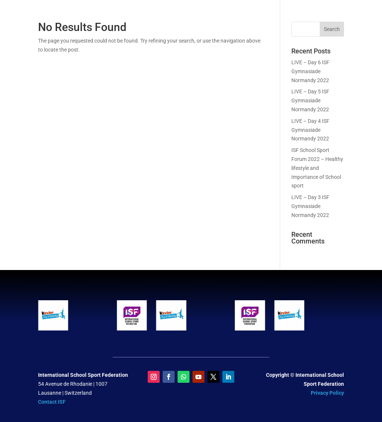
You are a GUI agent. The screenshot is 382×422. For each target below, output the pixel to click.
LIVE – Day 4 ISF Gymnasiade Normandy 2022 (310, 130)
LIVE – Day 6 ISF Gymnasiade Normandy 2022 (310, 71)
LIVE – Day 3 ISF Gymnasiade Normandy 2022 (310, 206)
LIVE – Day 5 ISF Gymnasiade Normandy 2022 (310, 100)
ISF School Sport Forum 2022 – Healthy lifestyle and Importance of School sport (317, 168)
